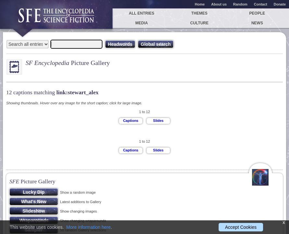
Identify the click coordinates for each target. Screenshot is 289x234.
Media (141, 23)
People (257, 13)
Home (200, 4)
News (257, 23)
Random (240, 4)
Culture (199, 23)
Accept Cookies (241, 227)
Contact (260, 4)
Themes (199, 13)
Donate (280, 4)
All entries (141, 13)
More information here (88, 227)
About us (219, 4)
